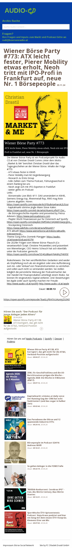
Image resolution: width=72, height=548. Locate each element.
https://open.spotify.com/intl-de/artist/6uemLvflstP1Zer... (36, 210)
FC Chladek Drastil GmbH (57, 545)
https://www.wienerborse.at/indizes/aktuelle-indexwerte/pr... (36, 232)
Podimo (11, 341)
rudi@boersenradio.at (15, 40)
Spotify (48, 338)
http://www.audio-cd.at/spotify (22, 283)
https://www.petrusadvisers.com (33, 216)
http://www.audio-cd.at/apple (54, 283)
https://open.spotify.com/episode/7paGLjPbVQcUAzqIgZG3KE (37, 299)
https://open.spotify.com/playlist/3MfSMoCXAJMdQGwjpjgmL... (39, 221)
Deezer (58, 338)
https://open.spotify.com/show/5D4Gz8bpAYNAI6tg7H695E (37, 254)
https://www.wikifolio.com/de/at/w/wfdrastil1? (30, 227)
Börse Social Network (24, 545)
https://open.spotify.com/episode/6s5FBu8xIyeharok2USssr (38, 204)
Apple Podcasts (34, 338)
